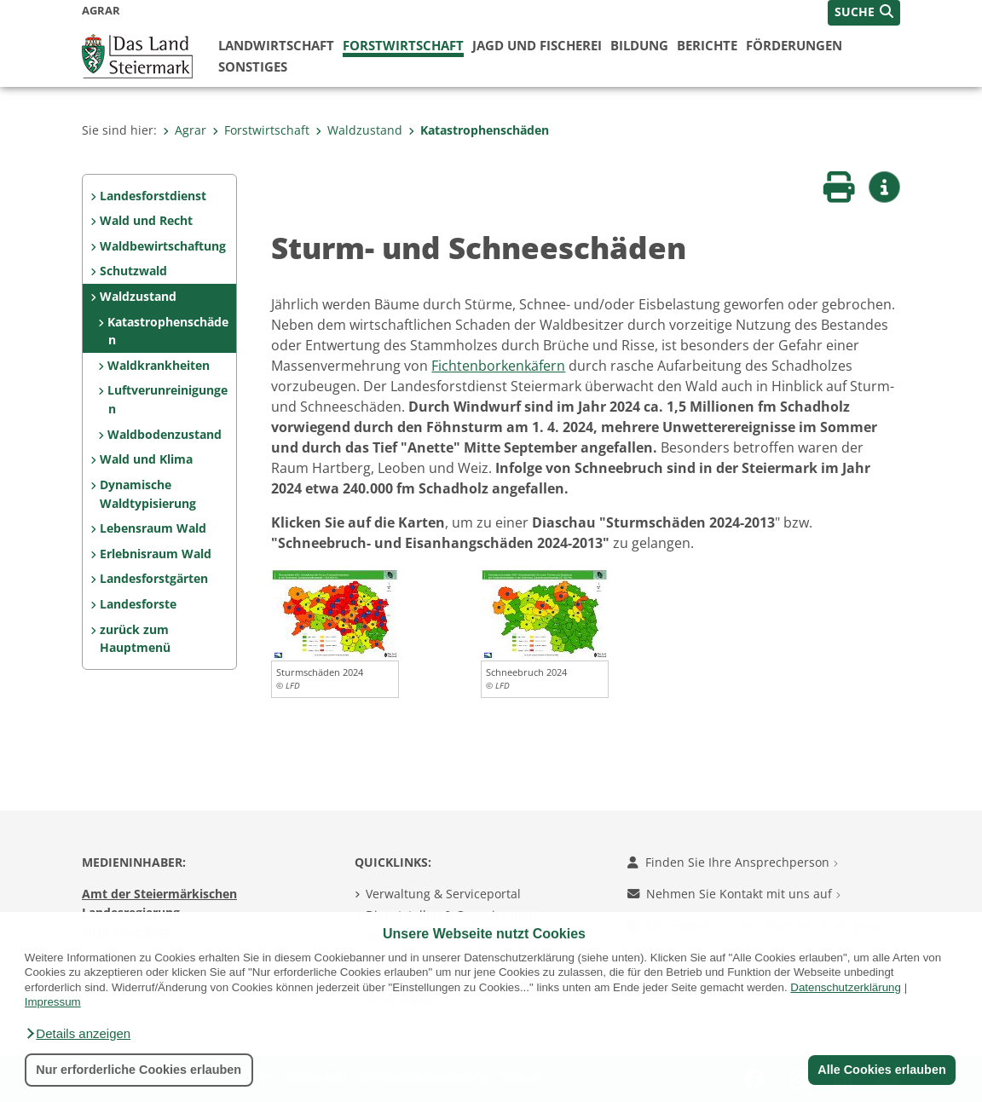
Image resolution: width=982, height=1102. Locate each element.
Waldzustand (358, 130)
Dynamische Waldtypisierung (148, 493)
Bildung (639, 45)
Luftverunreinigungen (167, 399)
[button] (77, 1034)
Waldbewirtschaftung (163, 246)
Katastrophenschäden (478, 130)
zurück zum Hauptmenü (135, 638)
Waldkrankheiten (158, 365)
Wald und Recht (146, 220)
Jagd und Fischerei (537, 45)
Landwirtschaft (276, 45)
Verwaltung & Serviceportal (443, 894)
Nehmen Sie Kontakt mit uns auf (733, 894)
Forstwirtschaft (403, 45)
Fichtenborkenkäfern (498, 365)
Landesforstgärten (154, 578)
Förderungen (794, 45)
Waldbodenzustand (164, 434)
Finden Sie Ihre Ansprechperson (732, 862)
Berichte (707, 45)
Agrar (184, 130)
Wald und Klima (146, 459)
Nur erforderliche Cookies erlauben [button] (138, 1069)
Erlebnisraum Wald (155, 553)
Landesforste (138, 604)
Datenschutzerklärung (845, 987)
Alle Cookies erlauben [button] (881, 1069)
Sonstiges (252, 66)
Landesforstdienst (153, 196)
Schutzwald (133, 271)
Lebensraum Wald (153, 528)
